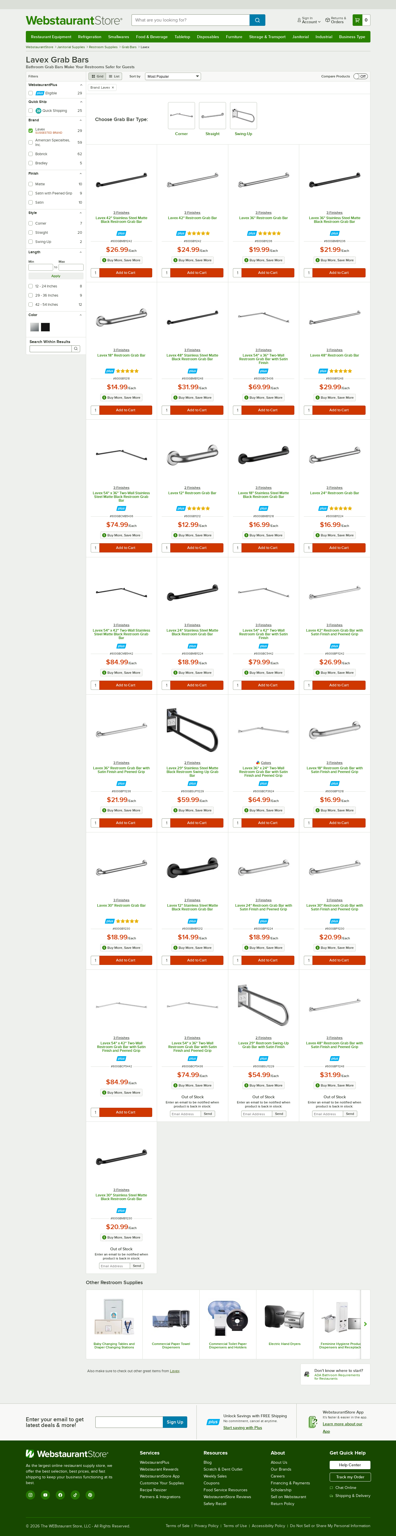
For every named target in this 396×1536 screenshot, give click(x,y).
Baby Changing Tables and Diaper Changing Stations (114, 1345)
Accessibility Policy (268, 1526)
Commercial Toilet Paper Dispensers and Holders (228, 1345)
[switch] (360, 76)
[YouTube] (45, 1495)
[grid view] (97, 76)
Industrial (324, 36)
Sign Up (175, 1422)
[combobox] (191, 20)
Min (31, 262)
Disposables (208, 36)
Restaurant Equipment (51, 36)
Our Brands (281, 1469)
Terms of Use (235, 1526)
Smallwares (118, 36)
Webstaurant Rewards (159, 1469)
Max (62, 262)
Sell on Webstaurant (288, 1497)
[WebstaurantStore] (73, 1453)
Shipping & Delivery (350, 1496)
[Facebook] (60, 1495)
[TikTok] (75, 1495)
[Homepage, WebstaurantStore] (74, 20)
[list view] (114, 76)
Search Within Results (50, 341)
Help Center (350, 1465)
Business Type (352, 36)
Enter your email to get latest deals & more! (55, 1422)
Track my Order (350, 1477)
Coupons (212, 1483)
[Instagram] (30, 1495)
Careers (278, 1476)
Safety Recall (215, 1504)
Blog (208, 1462)
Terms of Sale (178, 1526)
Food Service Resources (226, 1490)
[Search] (76, 348)
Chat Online (343, 1488)
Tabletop (182, 36)
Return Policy (282, 1504)
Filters (33, 76)
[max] (71, 267)
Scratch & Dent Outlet (223, 1469)
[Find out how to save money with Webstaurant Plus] (121, 233)
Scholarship (281, 1490)
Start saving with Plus (242, 1427)
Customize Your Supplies (162, 1483)
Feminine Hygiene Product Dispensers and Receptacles (341, 1345)
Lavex (174, 1371)
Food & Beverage (152, 36)
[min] (40, 267)
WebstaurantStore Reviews (227, 1497)
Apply (55, 276)
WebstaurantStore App (160, 1476)
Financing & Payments (290, 1483)
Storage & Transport (267, 36)
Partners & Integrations (160, 1497)
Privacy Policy (206, 1526)
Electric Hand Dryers (285, 1344)
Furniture (234, 36)
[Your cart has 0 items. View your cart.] (361, 20)
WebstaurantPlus (154, 1462)
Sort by (135, 76)
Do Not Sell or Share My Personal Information (330, 1526)
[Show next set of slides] (365, 1324)
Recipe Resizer (153, 1490)
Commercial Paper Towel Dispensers (171, 1345)
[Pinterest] (90, 1495)
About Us (279, 1462)
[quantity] (95, 272)
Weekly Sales (215, 1476)
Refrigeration (89, 36)
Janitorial (300, 36)
